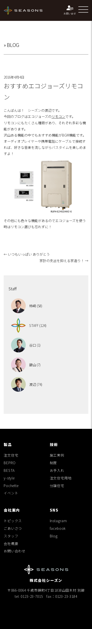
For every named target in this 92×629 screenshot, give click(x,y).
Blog (54, 535)
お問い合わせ (15, 550)
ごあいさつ (13, 528)
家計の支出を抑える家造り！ (63, 260)
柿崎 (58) (26, 305)
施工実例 (57, 455)
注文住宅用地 (61, 477)
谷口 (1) (25, 345)
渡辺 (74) (26, 384)
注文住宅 (11, 455)
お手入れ (57, 470)
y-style (9, 477)
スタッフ (11, 535)
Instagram (58, 520)
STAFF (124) (28, 325)
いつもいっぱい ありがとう (27, 254)
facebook (58, 528)
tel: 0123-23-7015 (29, 596)
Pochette (11, 485)
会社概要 (11, 543)
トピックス (13, 520)
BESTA (9, 470)
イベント (11, 492)
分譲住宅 (57, 485)
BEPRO (10, 462)
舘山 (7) (25, 364)
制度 (53, 462)
